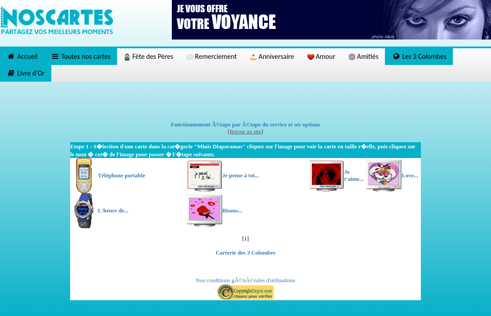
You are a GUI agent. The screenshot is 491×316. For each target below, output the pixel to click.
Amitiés (363, 56)
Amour (321, 56)
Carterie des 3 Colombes (245, 252)
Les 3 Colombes (418, 56)
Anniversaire (272, 56)
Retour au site (245, 131)
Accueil (22, 56)
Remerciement (211, 56)
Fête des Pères (148, 56)
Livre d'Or (26, 73)
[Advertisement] (245, 101)
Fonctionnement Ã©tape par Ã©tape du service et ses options (245, 124)
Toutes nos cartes (80, 56)
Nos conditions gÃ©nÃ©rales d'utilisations (245, 280)
